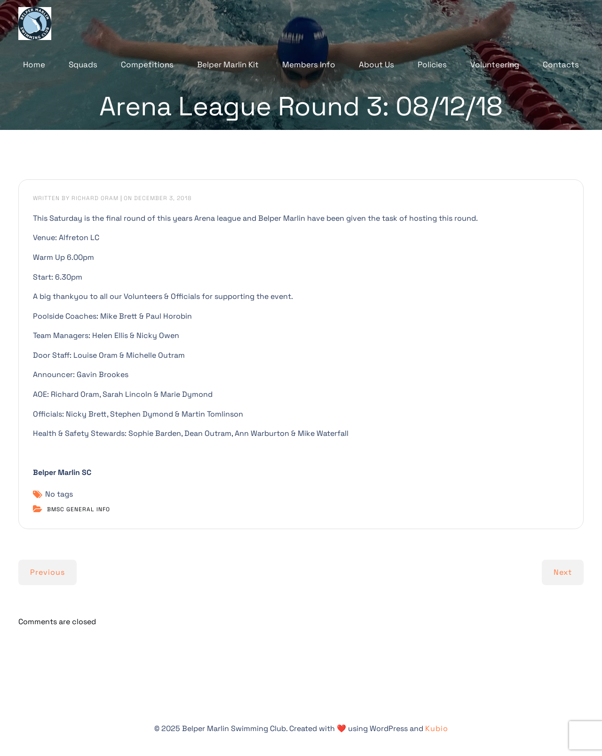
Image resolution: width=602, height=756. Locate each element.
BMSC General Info (78, 509)
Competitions (147, 64)
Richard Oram (95, 198)
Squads (83, 64)
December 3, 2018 (163, 198)
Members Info (308, 64)
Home (34, 64)
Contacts (561, 64)
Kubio (436, 728)
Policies (432, 64)
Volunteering (494, 64)
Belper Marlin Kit (228, 64)
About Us (376, 64)
